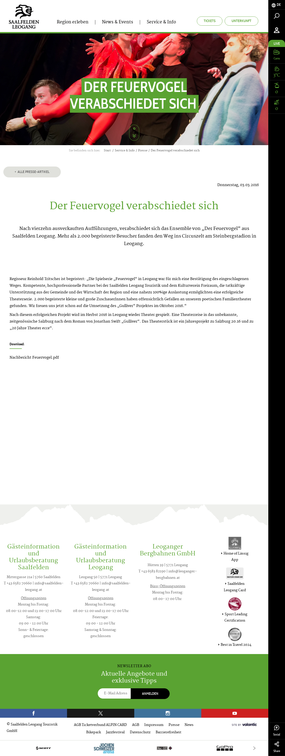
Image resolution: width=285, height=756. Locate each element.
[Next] (254, 748)
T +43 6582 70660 (18, 583)
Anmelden (150, 693)
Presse (174, 725)
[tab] (276, 5)
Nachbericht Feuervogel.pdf (34, 358)
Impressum (153, 725)
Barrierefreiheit (168, 732)
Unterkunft (241, 21)
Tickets (210, 21)
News (189, 725)
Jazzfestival (115, 732)
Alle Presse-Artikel (32, 172)
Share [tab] (277, 747)
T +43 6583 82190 (152, 571)
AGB (135, 725)
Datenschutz (140, 732)
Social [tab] (277, 730)
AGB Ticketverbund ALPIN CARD (100, 725)
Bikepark (93, 732)
